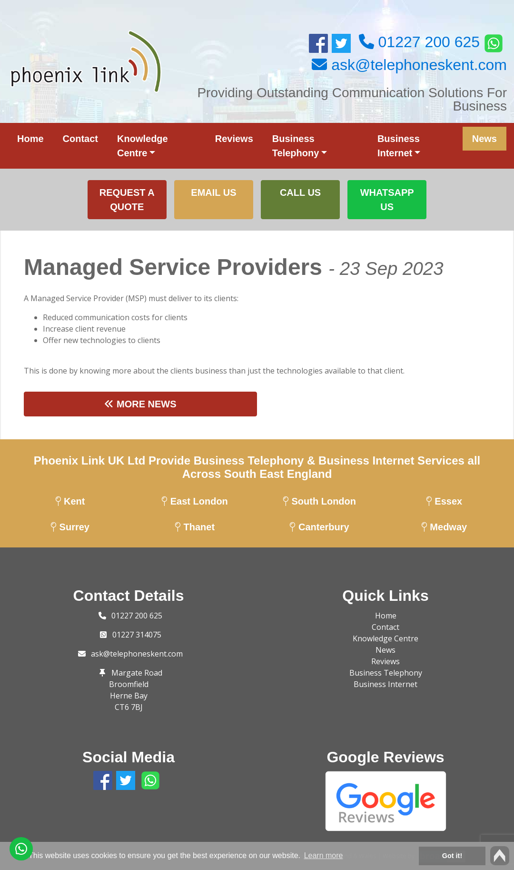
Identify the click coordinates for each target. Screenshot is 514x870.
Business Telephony (385, 673)
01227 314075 (136, 634)
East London (194, 501)
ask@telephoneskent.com (137, 653)
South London (319, 501)
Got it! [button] (452, 856)
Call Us (300, 192)
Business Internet (385, 684)
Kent (70, 501)
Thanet (195, 527)
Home (30, 138)
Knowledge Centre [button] (142, 145)
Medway (444, 527)
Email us (213, 192)
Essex (444, 501)
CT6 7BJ (129, 707)
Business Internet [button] (398, 145)
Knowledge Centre (385, 638)
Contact (80, 138)
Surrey (69, 527)
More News (140, 404)
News (484, 138)
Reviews (234, 138)
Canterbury (319, 527)
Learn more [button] (323, 855)
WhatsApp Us (387, 199)
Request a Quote (127, 199)
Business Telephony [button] (295, 145)
